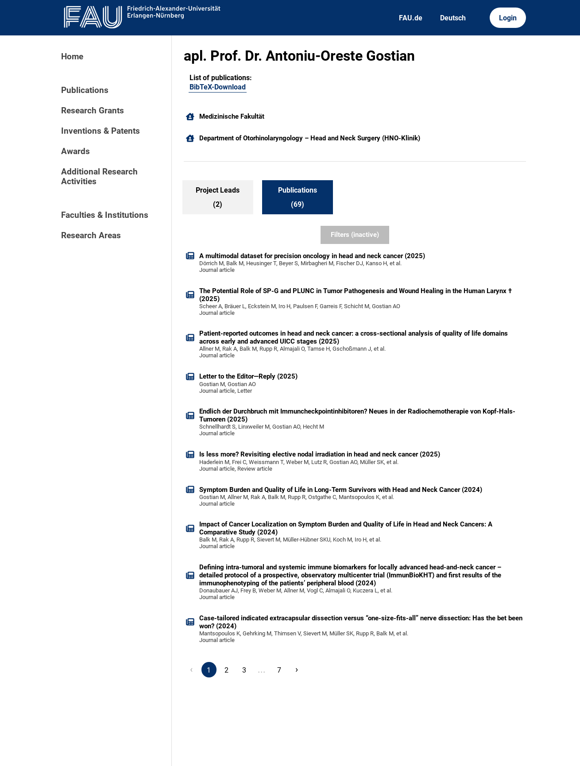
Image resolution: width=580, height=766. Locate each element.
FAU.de (410, 18)
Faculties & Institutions (104, 215)
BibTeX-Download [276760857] (217, 87)
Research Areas (91, 235)
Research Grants (92, 111)
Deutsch (453, 18)
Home (72, 57)
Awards (75, 151)
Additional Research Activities (99, 176)
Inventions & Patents (100, 131)
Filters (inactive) (355, 235)
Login (508, 18)
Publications (84, 90)
